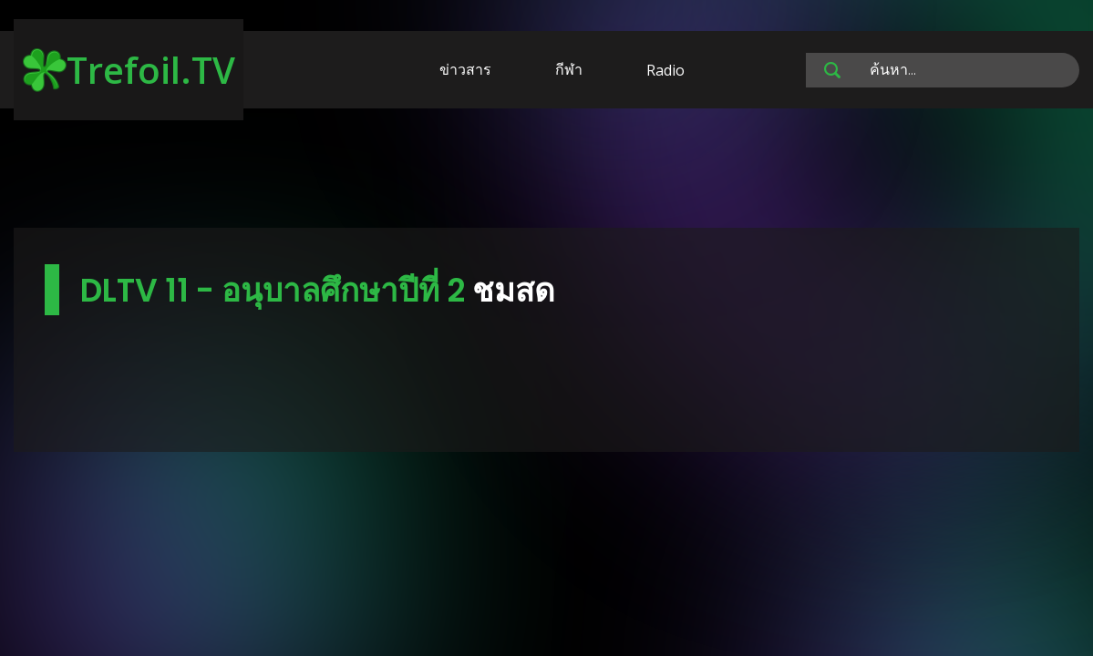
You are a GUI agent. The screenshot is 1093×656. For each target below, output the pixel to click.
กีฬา (569, 69)
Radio (665, 70)
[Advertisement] (547, 171)
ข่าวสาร (465, 69)
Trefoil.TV (129, 70)
